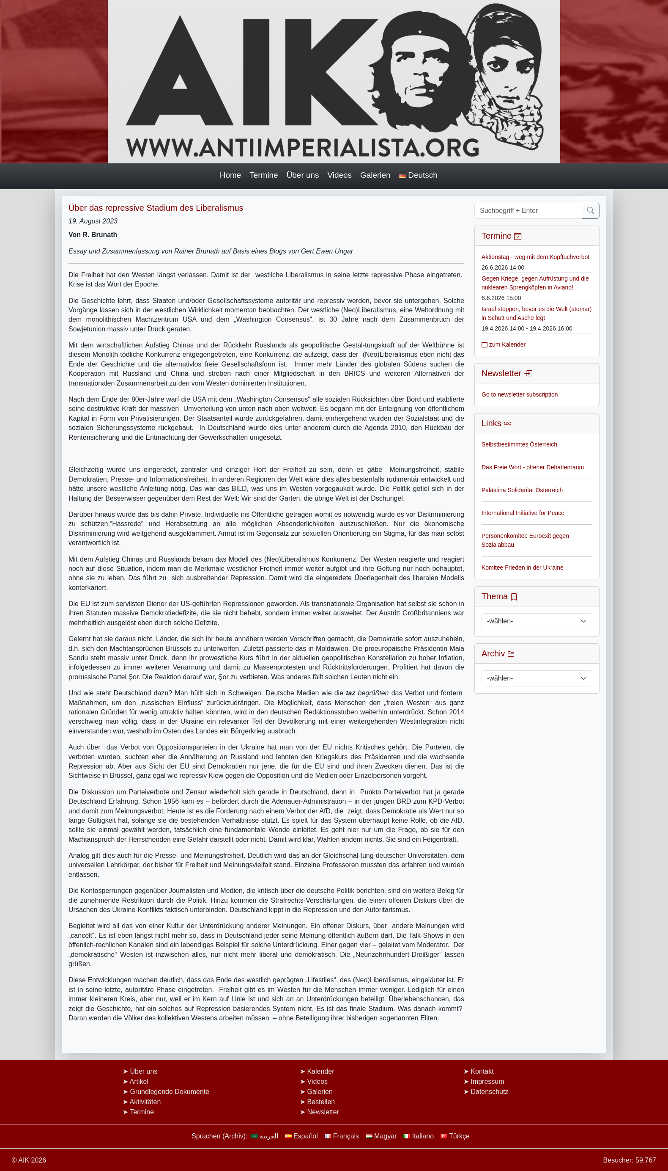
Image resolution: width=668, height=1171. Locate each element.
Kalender (320, 1071)
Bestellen (321, 1101)
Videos (340, 175)
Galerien (375, 175)
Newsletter (323, 1112)
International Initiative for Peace (523, 513)
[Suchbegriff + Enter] (528, 211)
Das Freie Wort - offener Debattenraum (533, 467)
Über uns (303, 175)
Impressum (487, 1081)
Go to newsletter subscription (520, 394)
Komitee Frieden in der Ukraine (523, 567)
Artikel (139, 1081)
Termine (263, 175)
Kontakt (482, 1071)
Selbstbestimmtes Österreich (519, 444)
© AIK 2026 (29, 1160)
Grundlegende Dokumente (169, 1091)
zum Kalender (504, 344)
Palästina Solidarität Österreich (522, 490)
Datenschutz (489, 1091)
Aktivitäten (145, 1101)
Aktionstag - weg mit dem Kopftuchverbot (535, 256)
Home (230, 175)
